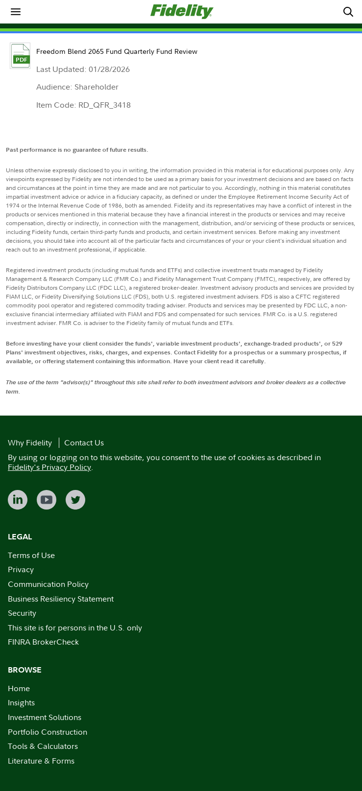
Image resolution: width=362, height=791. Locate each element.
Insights (21, 702)
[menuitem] (15, 11)
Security (22, 612)
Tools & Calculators (43, 746)
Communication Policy (48, 584)
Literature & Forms (41, 760)
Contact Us (84, 442)
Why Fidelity (30, 442)
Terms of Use (31, 555)
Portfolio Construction (47, 731)
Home (19, 688)
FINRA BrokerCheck (43, 641)
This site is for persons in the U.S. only (75, 627)
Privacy (21, 569)
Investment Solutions (44, 717)
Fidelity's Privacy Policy (49, 467)
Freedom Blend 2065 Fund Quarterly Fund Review (116, 51)
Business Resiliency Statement (61, 598)
